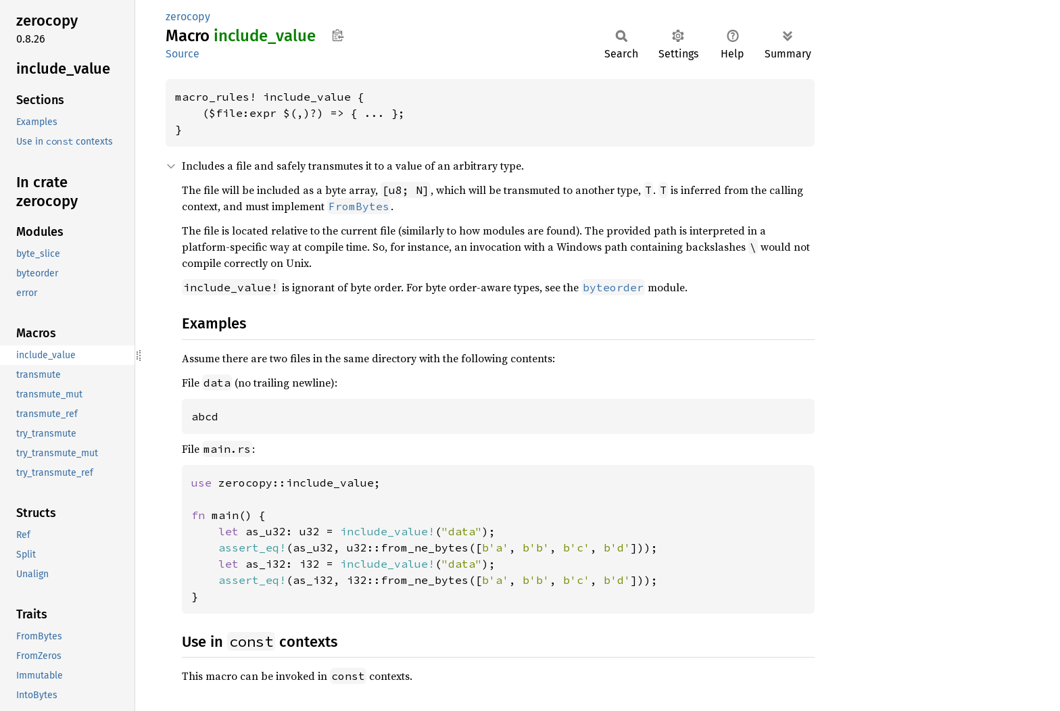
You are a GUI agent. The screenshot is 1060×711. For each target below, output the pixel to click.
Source (182, 53)
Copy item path (338, 35)
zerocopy (188, 16)
